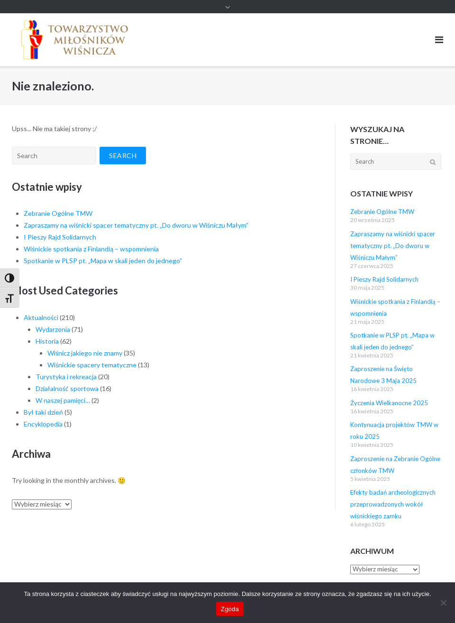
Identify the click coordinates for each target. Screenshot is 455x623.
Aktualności (41, 317)
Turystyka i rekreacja (66, 377)
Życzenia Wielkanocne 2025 (389, 403)
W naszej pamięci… (63, 400)
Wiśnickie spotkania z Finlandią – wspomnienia (91, 249)
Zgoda (230, 609)
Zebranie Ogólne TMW (58, 213)
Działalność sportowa (67, 388)
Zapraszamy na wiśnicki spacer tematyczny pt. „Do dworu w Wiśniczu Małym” (136, 225)
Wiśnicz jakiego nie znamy (84, 353)
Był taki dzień (43, 412)
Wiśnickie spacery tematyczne (91, 365)
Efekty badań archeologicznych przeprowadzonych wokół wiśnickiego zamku (393, 504)
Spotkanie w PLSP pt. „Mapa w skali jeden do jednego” (103, 261)
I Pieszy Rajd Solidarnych (60, 237)
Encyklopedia (43, 424)
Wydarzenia (53, 329)
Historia (47, 341)
